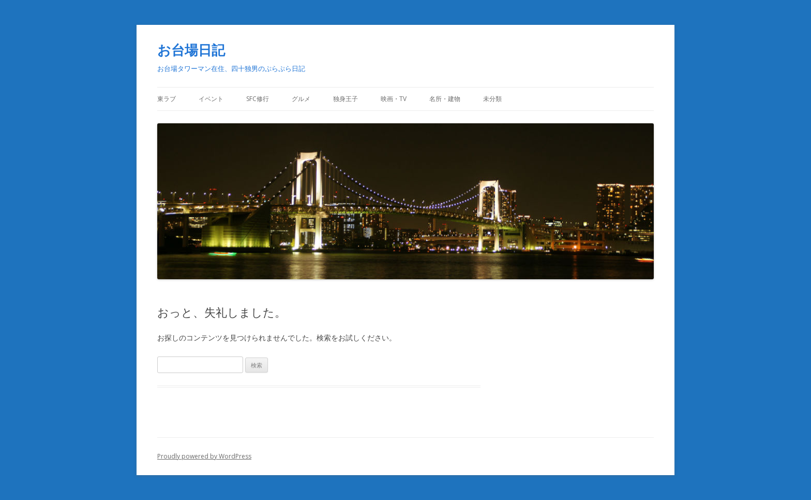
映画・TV (394, 98)
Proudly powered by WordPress (204, 456)
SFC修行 (257, 98)
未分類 (492, 98)
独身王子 (345, 98)
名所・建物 (444, 98)
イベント (211, 98)
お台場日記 (191, 49)
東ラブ (166, 98)
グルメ (301, 98)
